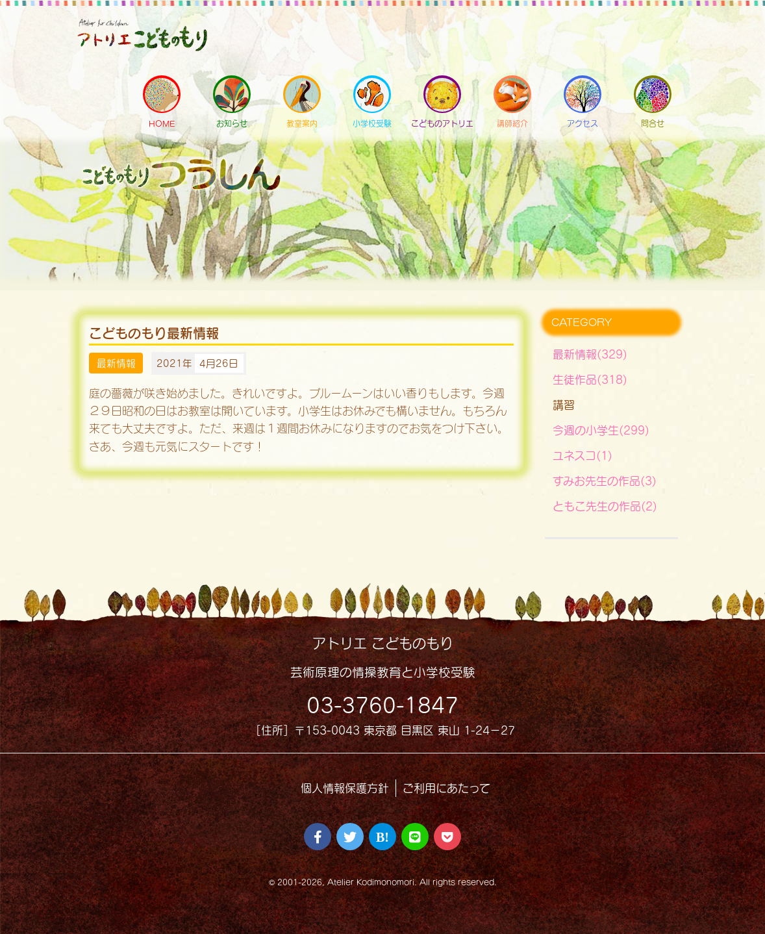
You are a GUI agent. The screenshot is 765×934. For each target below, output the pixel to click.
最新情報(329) (590, 354)
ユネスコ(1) (582, 455)
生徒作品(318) (590, 379)
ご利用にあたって (446, 788)
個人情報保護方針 (345, 788)
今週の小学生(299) (601, 430)
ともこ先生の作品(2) (605, 506)
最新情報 (116, 363)
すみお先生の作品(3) (605, 481)
